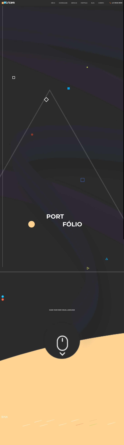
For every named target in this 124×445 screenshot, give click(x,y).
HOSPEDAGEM (63, 3)
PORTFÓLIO (84, 3)
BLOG (92, 3)
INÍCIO (53, 3)
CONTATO (101, 3)
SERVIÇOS (74, 3)
